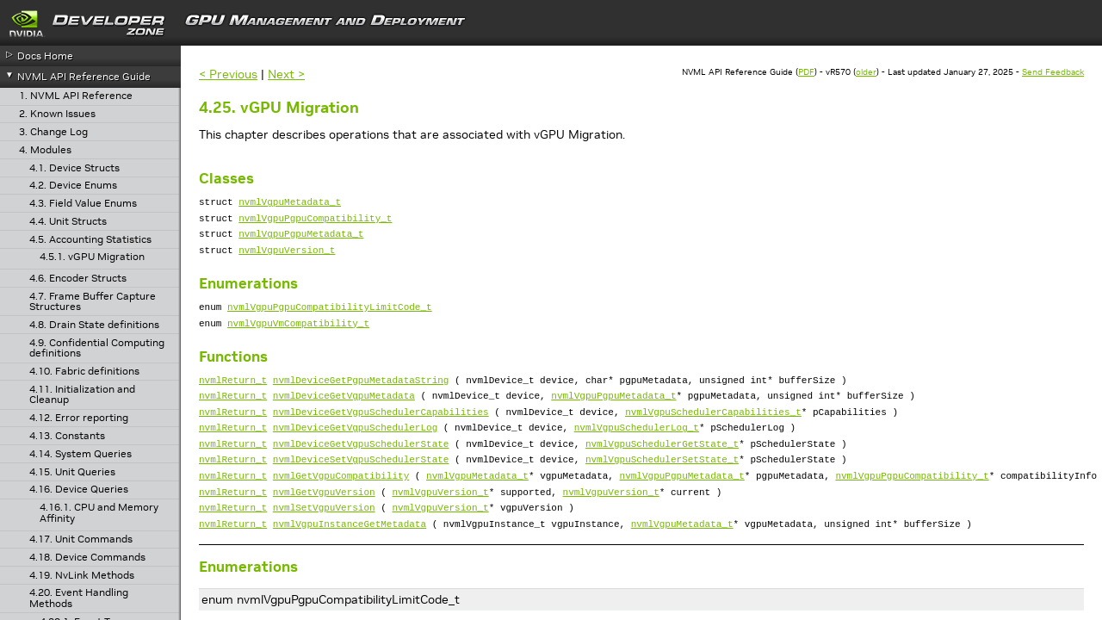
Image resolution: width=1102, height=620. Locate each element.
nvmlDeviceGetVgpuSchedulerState (361, 471)
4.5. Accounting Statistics (90, 239)
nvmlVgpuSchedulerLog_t (636, 452)
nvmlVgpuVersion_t (286, 259)
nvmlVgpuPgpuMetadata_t (300, 240)
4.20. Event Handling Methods (78, 598)
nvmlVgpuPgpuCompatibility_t (315, 222)
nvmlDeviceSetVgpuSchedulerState (361, 489)
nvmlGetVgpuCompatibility (341, 508)
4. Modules (45, 150)
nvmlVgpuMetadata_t (289, 203)
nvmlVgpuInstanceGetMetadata (349, 564)
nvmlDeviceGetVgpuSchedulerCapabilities (381, 434)
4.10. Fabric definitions (84, 371)
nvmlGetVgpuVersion (324, 527)
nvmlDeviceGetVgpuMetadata (344, 415)
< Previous (228, 74)
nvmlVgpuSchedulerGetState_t (662, 471)
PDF (806, 72)
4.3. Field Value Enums (83, 203)
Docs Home (45, 55)
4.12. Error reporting (78, 418)
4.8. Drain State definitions (94, 325)
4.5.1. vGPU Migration (92, 257)
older (866, 72)
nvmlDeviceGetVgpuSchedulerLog (355, 452)
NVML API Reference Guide (84, 76)
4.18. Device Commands (87, 557)
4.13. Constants (67, 436)
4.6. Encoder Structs (78, 278)
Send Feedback (1053, 72)
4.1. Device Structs (74, 168)
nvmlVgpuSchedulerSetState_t (662, 489)
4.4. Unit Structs (68, 221)
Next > (286, 74)
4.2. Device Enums (73, 185)
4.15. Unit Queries (72, 472)
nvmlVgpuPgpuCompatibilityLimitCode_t (329, 319)
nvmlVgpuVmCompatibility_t (298, 338)
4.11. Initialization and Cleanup (82, 395)
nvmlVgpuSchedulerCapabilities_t (713, 434)
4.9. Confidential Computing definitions (96, 348)
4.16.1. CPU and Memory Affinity (99, 513)
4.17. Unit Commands (81, 539)
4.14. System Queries (80, 454)
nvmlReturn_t (233, 397)
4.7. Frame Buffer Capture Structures (92, 302)
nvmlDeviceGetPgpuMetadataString (361, 397)
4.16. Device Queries (78, 489)
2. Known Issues (57, 114)
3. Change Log (53, 132)
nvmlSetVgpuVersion (324, 545)
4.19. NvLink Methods (81, 575)
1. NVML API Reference (76, 96)
